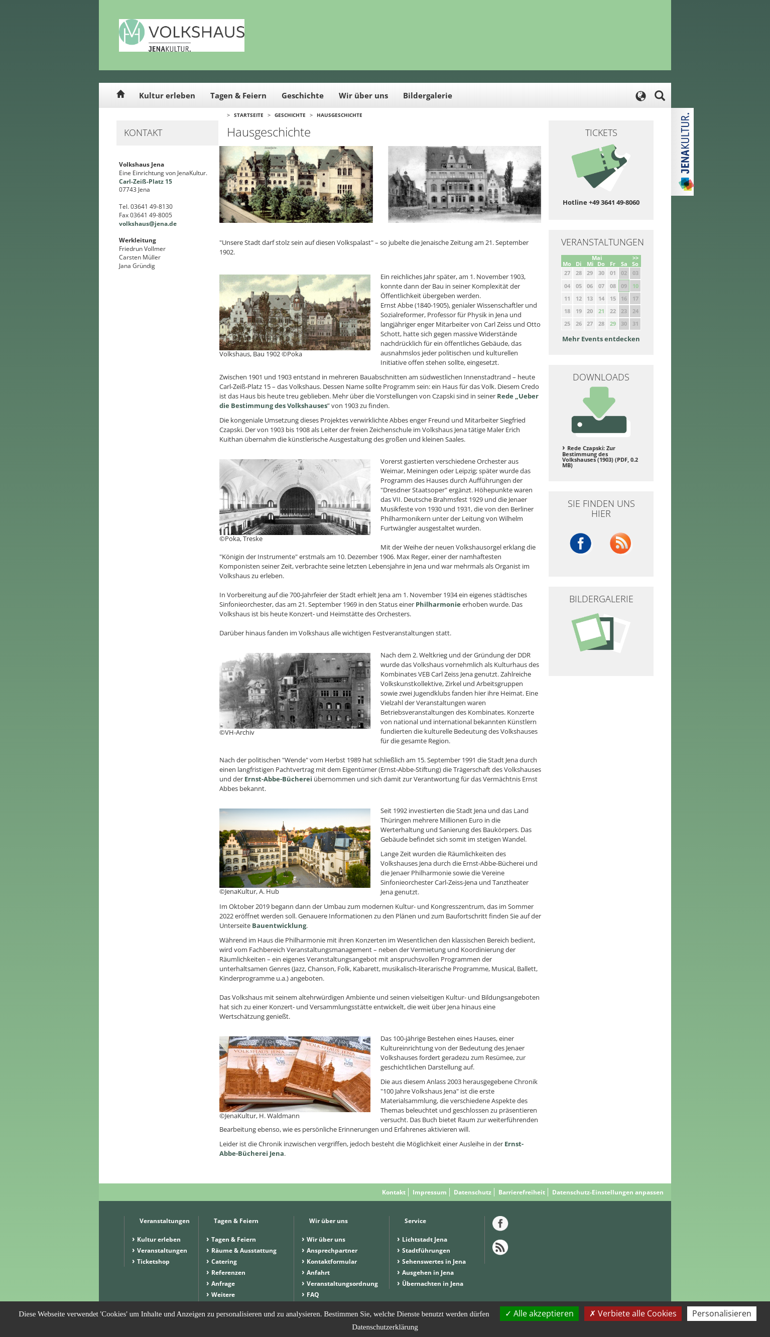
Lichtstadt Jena (424, 1239)
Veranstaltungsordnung (342, 1283)
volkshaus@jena (143, 223)
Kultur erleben (167, 95)
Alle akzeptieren (539, 1313)
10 (635, 286)
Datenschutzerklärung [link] (385, 1327)
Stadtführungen (426, 1250)
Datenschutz (472, 1192)
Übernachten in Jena (432, 1283)
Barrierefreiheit (521, 1192)
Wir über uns (363, 95)
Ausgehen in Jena (428, 1272)
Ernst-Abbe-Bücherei (278, 778)
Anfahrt (318, 1272)
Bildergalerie (427, 95)
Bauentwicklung (279, 925)
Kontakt (394, 1192)
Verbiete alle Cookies (633, 1313)
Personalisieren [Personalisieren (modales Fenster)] (721, 1313)
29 (613, 323)
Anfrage (223, 1283)
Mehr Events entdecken (601, 338)
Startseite (249, 114)
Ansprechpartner (332, 1250)
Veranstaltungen (162, 1250)
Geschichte (303, 95)
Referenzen (228, 1272)
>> (635, 257)
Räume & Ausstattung (244, 1250)
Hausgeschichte (339, 114)
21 (601, 311)
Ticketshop (153, 1261)
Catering (224, 1261)
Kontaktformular (332, 1261)
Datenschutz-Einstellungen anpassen (608, 1192)
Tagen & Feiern (238, 95)
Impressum (430, 1192)
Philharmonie (439, 604)
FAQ (313, 1294)
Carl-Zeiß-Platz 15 (145, 181)
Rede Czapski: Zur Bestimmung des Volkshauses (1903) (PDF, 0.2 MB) (600, 456)
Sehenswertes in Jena (434, 1261)
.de (172, 223)
